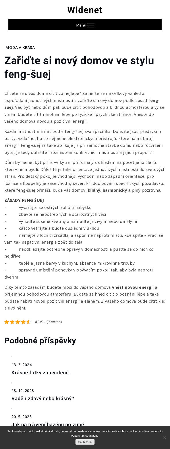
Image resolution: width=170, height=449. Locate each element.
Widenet (85, 10)
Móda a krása (20, 47)
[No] (164, 437)
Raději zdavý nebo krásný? (43, 398)
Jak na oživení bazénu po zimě (48, 424)
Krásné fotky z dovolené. (41, 372)
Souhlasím (85, 442)
